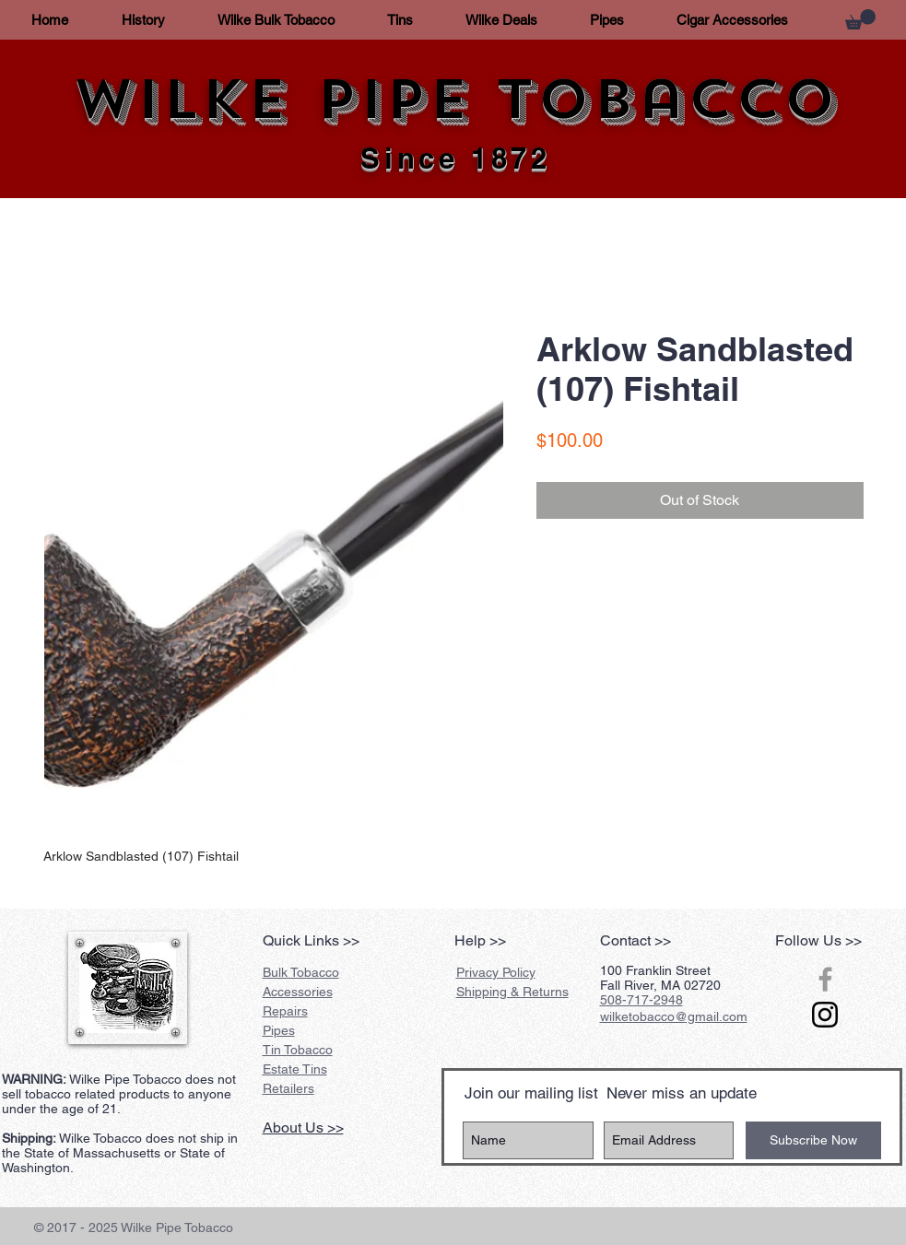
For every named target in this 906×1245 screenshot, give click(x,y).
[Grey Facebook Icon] (825, 979)
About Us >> (303, 1127)
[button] (860, 19)
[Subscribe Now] (813, 1140)
